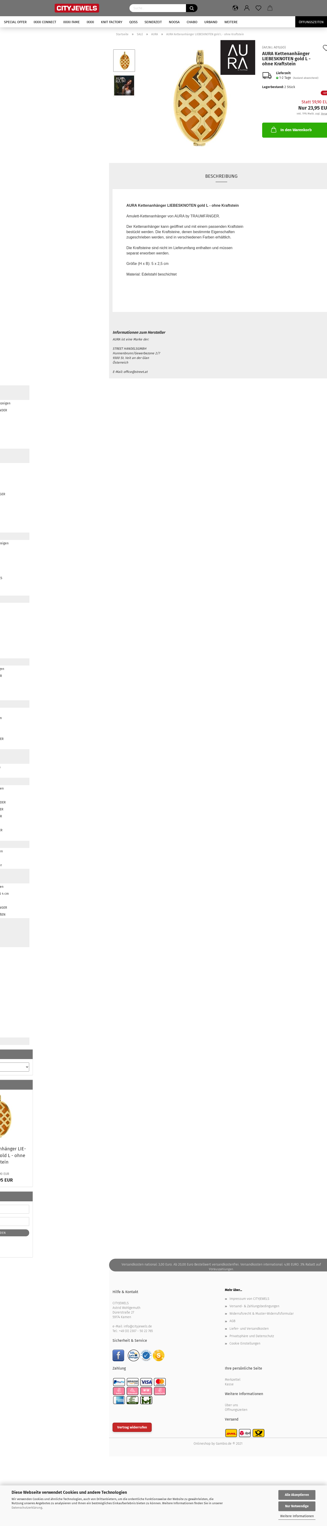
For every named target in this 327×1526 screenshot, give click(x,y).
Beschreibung (221, 176)
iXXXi (90, 22)
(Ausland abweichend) (305, 77)
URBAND (210, 22)
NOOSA (174, 22)
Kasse (229, 1384)
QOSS (133, 22)
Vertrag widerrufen (132, 1427)
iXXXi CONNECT (45, 22)
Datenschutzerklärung (27, 1507)
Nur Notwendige (297, 1506)
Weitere (231, 22)
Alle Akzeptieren (297, 1495)
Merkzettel (232, 1380)
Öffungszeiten (311, 22)
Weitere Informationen (297, 1516)
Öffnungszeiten (236, 1410)
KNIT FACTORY (111, 22)
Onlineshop (202, 1444)
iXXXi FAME (71, 22)
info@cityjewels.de (138, 1326)
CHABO (192, 22)
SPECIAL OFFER (15, 22)
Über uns (231, 1405)
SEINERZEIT (153, 22)
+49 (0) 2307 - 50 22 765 (136, 1331)
